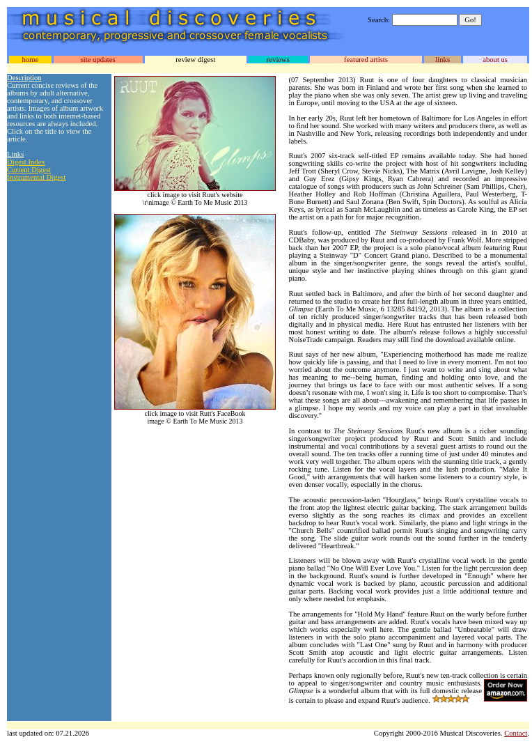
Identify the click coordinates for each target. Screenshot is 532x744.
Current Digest (29, 169)
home (30, 59)
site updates (98, 59)
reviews (278, 59)
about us (495, 59)
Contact (515, 733)
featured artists (366, 59)
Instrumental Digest (36, 177)
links (442, 59)
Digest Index (26, 162)
